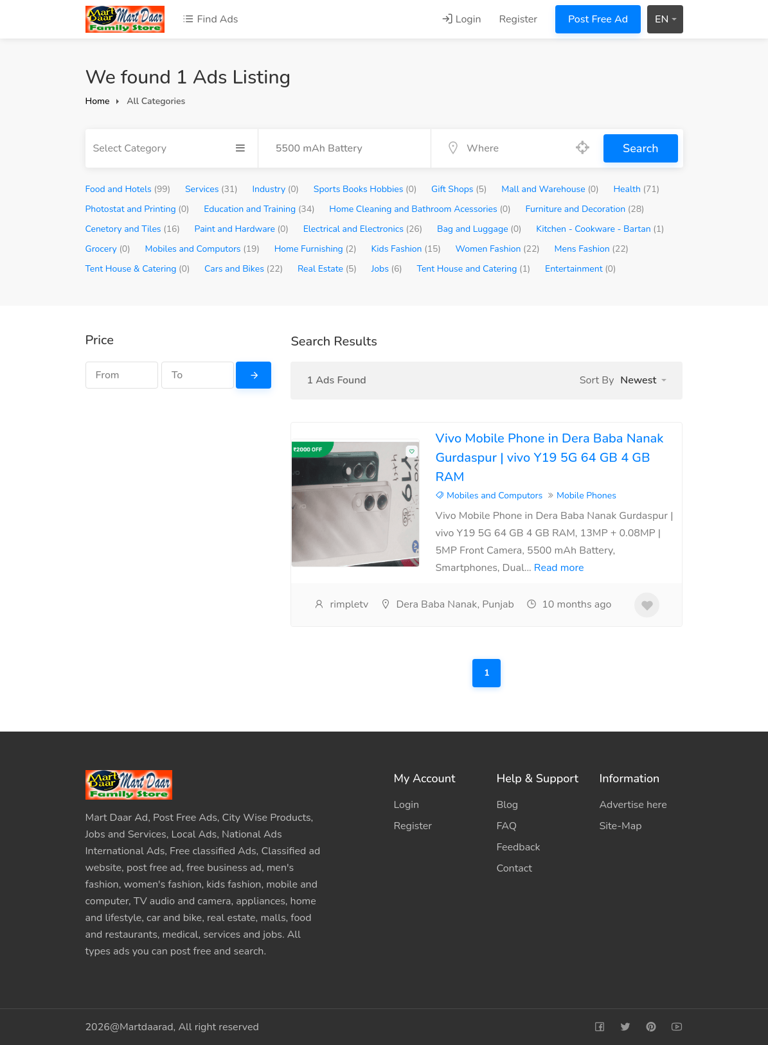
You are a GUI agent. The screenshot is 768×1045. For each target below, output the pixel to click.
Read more (559, 568)
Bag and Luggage (479, 229)
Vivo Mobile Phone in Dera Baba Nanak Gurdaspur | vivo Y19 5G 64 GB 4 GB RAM (549, 458)
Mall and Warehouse (550, 189)
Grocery (107, 249)
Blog (507, 805)
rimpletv (341, 604)
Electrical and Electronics (363, 229)
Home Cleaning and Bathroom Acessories (419, 209)
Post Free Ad (598, 19)
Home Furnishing (315, 249)
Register (518, 19)
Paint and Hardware (242, 229)
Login (461, 19)
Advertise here (632, 805)
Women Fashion (498, 249)
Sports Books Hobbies (365, 189)
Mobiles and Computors (202, 249)
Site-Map (620, 826)
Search (640, 148)
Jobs (386, 269)
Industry (275, 189)
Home (97, 101)
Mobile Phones (586, 495)
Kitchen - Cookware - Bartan (600, 229)
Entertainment (580, 269)
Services (211, 189)
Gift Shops (459, 189)
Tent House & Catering (137, 269)
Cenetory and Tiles (132, 229)
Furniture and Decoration (584, 209)
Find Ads (210, 19)
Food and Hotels (128, 189)
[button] (643, 380)
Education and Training (259, 209)
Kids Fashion (405, 249)
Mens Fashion (592, 249)
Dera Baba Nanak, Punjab (447, 604)
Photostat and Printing (137, 209)
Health (636, 189)
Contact (513, 868)
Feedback (518, 847)
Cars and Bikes (243, 269)
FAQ (506, 826)
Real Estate (327, 269)
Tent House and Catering (474, 269)
